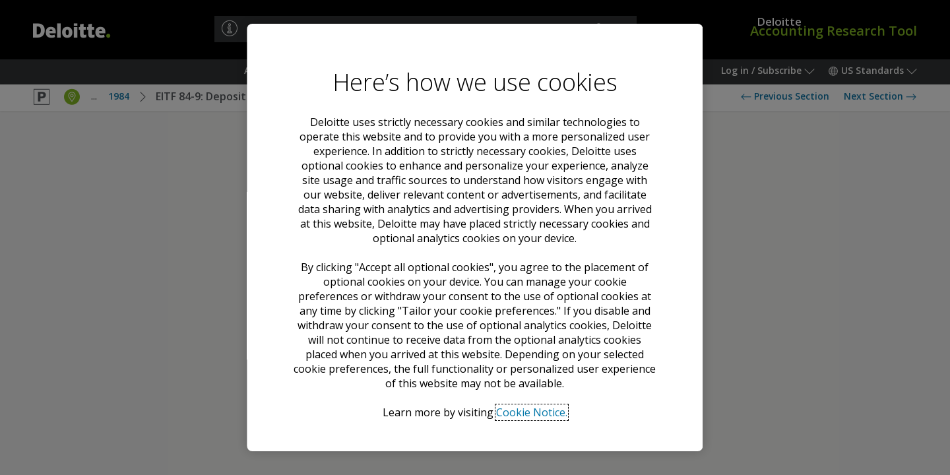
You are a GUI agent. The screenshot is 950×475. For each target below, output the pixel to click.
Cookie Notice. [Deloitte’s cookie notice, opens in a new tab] (531, 412)
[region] (475, 237)
